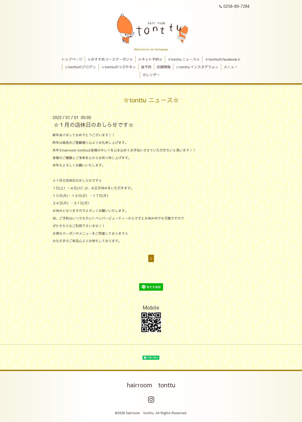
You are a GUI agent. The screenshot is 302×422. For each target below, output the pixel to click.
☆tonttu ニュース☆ (184, 59)
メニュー (231, 66)
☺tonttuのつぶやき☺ (118, 66)
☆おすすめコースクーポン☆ (110, 59)
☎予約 (146, 66)
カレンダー (151, 74)
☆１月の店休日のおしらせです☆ (94, 124)
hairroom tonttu (151, 384)
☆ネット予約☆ (150, 59)
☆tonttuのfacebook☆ (223, 59)
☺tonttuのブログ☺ (80, 66)
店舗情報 (164, 66)
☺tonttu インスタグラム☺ (197, 66)
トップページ (71, 59)
